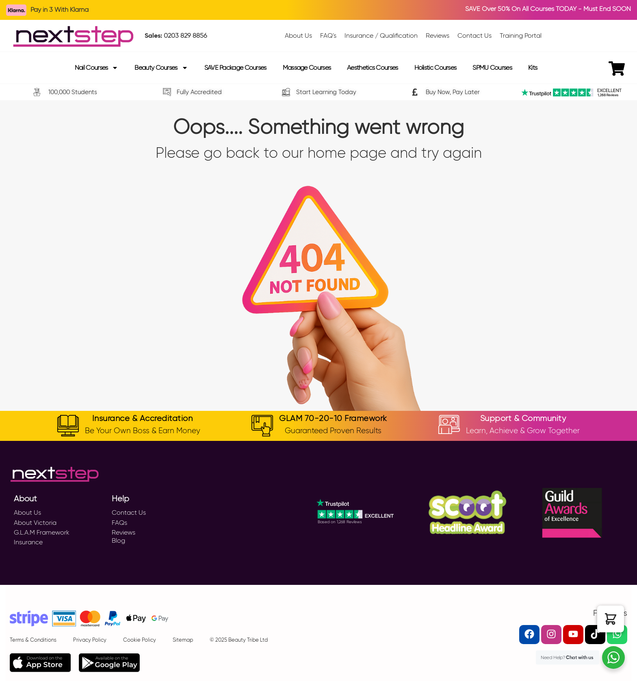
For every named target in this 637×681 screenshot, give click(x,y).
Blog (118, 540)
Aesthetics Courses (372, 67)
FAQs (119, 522)
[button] (610, 619)
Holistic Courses (435, 67)
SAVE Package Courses (235, 67)
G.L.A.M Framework (41, 532)
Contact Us (129, 512)
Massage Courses (307, 67)
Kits (532, 67)
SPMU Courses (492, 67)
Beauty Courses (161, 67)
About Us (27, 512)
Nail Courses (97, 67)
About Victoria (35, 522)
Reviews (123, 532)
